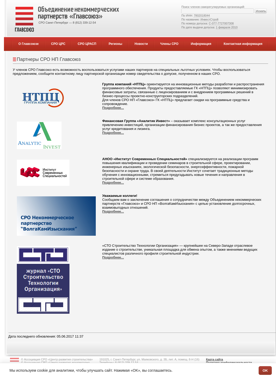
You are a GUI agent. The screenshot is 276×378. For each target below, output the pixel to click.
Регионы (115, 44)
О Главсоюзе (28, 44)
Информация (201, 44)
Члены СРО (169, 44)
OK (265, 370)
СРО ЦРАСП (87, 44)
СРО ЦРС (58, 44)
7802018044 (202, 15)
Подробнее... (113, 108)
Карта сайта (214, 359)
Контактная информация (243, 44)
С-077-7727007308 (221, 23)
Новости (141, 44)
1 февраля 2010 (227, 27)
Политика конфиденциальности (229, 362)
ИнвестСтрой (209, 19)
